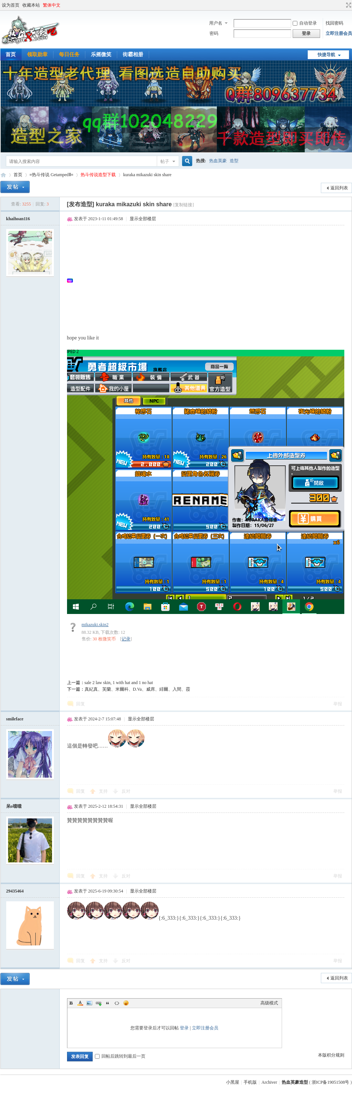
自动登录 (305, 23)
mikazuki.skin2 (95, 624)
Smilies (126, 1003)
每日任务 (69, 54)
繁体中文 (51, 5)
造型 (234, 160)
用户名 (215, 23)
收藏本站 (31, 5)
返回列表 (339, 187)
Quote (107, 1003)
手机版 (250, 1082)
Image (89, 1003)
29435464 (15, 891)
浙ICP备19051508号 (330, 1082)
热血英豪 (218, 160)
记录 (126, 638)
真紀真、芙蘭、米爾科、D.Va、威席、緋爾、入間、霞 (137, 689)
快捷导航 (326, 54)
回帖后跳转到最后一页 (120, 1056)
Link (98, 1003)
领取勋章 (37, 54)
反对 (126, 791)
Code (117, 1003)
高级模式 (269, 1003)
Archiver (269, 1082)
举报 (337, 703)
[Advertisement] (209, 280)
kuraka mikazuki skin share (147, 174)
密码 (214, 33)
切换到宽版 (348, 5)
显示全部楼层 (143, 218)
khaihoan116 (18, 218)
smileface (14, 718)
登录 (184, 1028)
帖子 (164, 161)
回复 (80, 703)
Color (80, 1003)
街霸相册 (133, 54)
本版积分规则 (331, 1055)
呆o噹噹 (14, 806)
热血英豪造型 (3, 175)
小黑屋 (232, 1082)
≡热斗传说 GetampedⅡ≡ (52, 174)
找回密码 (334, 23)
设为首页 (10, 5)
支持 (104, 791)
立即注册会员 (339, 33)
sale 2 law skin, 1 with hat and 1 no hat (119, 682)
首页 (18, 174)
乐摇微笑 (101, 54)
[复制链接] (183, 204)
